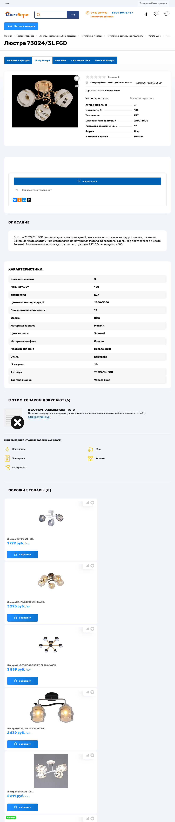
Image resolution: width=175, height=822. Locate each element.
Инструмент (15, 465)
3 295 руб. (86, 542)
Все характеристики (142, 98)
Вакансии (65, 795)
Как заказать (45, 797)
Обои (94, 446)
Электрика (14, 455)
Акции (88, 3)
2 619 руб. (86, 605)
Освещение (15, 446)
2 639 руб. (31, 605)
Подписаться (88, 181)
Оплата (71, 3)
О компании (32, 3)
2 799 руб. (140, 605)
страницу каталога (68, 410)
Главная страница (39, 414)
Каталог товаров (21, 26)
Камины (96, 455)
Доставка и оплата (70, 785)
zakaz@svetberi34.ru (136, 795)
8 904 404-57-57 (122, 12)
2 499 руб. (31, 668)
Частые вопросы (47, 802)
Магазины (10, 3)
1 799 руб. (31, 542)
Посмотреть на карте (137, 776)
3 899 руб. (140, 542)
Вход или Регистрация (153, 3)
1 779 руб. (86, 668)
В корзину (22, 552)
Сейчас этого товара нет (37, 190)
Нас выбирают (46, 786)
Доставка (53, 3)
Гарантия (43, 792)
